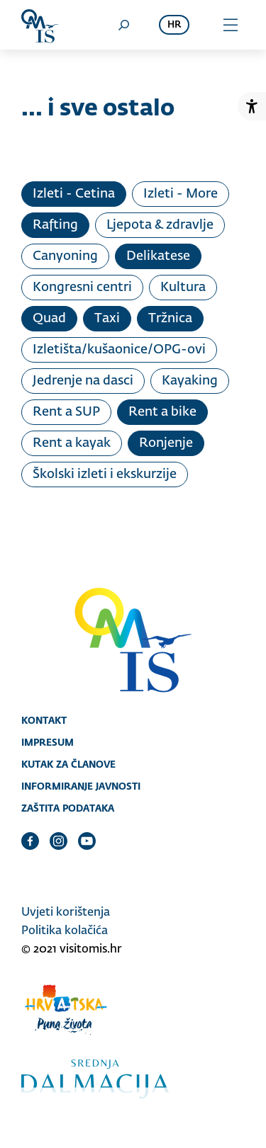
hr (174, 25)
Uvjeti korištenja (65, 913)
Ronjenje (166, 443)
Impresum (47, 742)
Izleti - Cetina (74, 194)
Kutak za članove (68, 764)
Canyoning (65, 256)
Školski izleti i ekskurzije (105, 474)
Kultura (183, 287)
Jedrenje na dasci (83, 381)
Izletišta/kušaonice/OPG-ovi (119, 349)
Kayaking (190, 381)
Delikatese (158, 256)
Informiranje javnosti (80, 786)
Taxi (107, 318)
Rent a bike (162, 412)
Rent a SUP (66, 412)
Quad (49, 318)
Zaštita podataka (67, 808)
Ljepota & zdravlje (160, 225)
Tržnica (170, 318)
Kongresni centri (82, 287)
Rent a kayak (72, 443)
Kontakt (44, 720)
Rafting (55, 225)
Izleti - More (180, 194)
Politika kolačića (64, 931)
